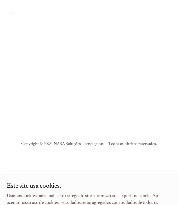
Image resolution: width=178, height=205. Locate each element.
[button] (26, 12)
